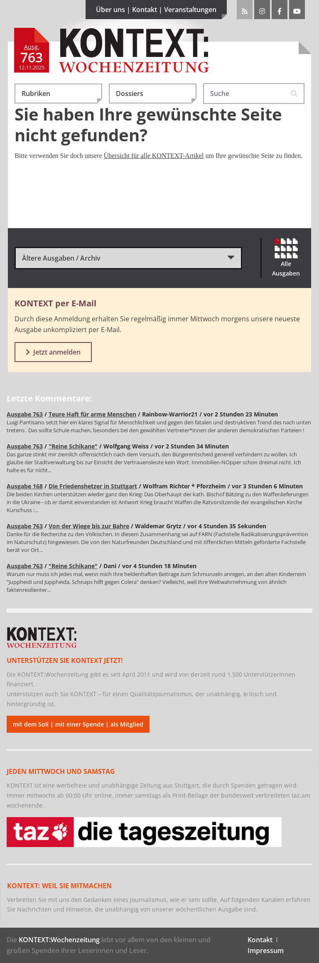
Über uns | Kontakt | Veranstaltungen (161, 12)
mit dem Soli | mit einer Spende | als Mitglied (78, 724)
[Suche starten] (294, 93)
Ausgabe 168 (25, 486)
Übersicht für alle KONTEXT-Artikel (154, 155)
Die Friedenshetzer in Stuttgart (93, 486)
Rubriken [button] (62, 96)
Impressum (266, 950)
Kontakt (260, 939)
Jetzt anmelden (53, 352)
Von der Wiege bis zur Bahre (89, 526)
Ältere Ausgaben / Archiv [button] (61, 258)
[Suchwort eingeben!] (244, 93)
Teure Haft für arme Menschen (92, 414)
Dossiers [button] (156, 96)
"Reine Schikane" (73, 446)
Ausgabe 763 (25, 414)
